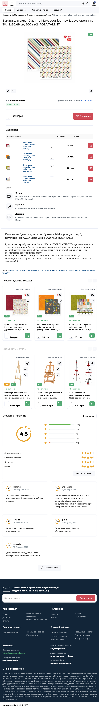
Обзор (8, 10)
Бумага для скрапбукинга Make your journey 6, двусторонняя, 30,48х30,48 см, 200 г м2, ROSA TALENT (29, 168)
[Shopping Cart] (94, 3)
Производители (10, 632)
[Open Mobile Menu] (12, 3)
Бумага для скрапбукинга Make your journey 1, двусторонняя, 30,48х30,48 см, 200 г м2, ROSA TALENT (29, 179)
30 (67, 270)
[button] (90, 280)
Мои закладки (57, 639)
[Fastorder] (27, 363)
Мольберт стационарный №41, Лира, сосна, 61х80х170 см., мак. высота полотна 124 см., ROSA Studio (16, 395)
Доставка (6, 617)
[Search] (87, 3)
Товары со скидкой (35, 632)
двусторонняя (58, 270)
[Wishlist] (28, 301)
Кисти (54, 617)
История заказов (59, 636)
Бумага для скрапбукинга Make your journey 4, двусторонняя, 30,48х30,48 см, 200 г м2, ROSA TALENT (29, 146)
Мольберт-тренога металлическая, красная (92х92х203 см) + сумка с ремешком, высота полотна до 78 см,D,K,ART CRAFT (81, 395)
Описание (21, 10)
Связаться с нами (83, 635)
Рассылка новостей (84, 632)
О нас (5, 614)
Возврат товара (33, 613)
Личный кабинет (59, 632)
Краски (54, 614)
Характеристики (40, 10)
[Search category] (83, 3)
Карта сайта (32, 635)
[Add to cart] (90, 145)
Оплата (5, 621)
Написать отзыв (83, 473)
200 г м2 (85, 270)
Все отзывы (88, 416)
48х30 (71, 270)
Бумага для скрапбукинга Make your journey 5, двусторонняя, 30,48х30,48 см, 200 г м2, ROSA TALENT (29, 157)
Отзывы (57, 10)
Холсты (78, 613)
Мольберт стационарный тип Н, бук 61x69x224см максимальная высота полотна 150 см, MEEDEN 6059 (49, 395)
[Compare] (28, 295)
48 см (77, 270)
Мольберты (80, 617)
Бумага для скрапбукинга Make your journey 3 (29, 270)
